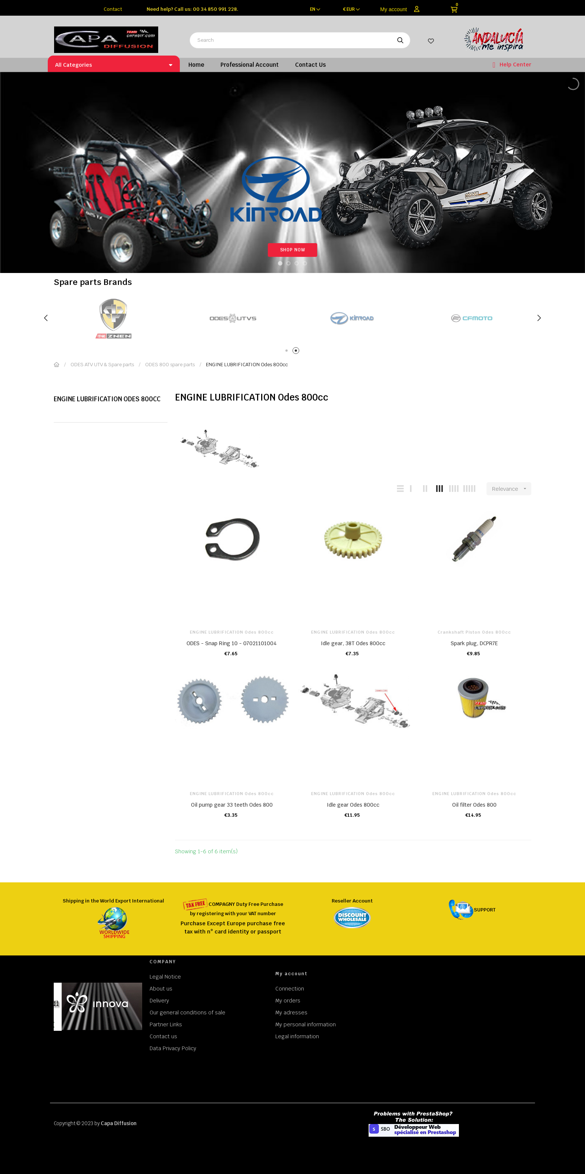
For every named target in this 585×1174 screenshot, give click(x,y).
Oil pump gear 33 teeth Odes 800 (232, 804)
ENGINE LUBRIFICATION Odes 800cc (107, 399)
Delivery (159, 1000)
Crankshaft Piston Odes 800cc (474, 632)
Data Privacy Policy (173, 1048)
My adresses (291, 1012)
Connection (289, 988)
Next (538, 318)
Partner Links (166, 1024)
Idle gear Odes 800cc (353, 804)
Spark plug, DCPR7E (474, 643)
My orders (287, 1000)
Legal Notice (165, 976)
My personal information (305, 1024)
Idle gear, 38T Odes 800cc (353, 643)
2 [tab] (297, 352)
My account (393, 9)
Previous (46, 318)
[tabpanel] (125, 318)
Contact (113, 9)
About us (161, 988)
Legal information (297, 1036)
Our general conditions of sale (187, 1012)
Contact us (163, 1036)
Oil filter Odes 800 (474, 804)
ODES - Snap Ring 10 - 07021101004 (232, 643)
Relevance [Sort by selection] (511, 488)
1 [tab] (287, 352)
